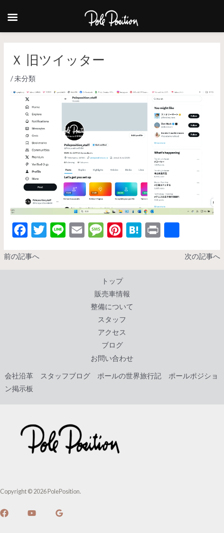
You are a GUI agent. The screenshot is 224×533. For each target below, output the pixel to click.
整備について (112, 307)
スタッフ (112, 319)
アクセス (112, 332)
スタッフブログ (65, 376)
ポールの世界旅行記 (129, 376)
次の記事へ (202, 256)
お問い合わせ (112, 358)
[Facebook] (4, 513)
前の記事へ (21, 256)
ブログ (112, 345)
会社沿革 (19, 376)
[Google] (59, 513)
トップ (112, 281)
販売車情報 (112, 294)
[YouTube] (32, 513)
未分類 (25, 78)
